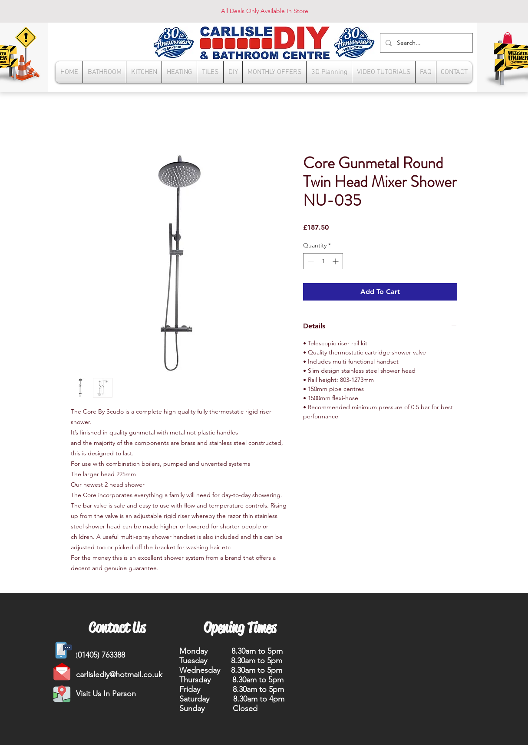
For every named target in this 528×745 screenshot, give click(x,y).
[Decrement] (309, 261)
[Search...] (425, 42)
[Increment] (336, 261)
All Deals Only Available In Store (264, 11)
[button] (507, 37)
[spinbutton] (323, 261)
